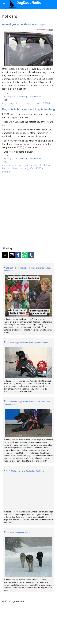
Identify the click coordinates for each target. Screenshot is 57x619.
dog (4, 103)
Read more (35, 96)
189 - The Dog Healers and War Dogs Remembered (26, 343)
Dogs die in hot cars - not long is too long (28, 109)
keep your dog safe (23, 168)
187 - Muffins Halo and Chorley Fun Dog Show (24, 471)
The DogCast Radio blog (14, 96)
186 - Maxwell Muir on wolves (17, 532)
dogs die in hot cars (19, 103)
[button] (5, 255)
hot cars (36, 103)
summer (6, 171)
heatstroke (45, 165)
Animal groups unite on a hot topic (24, 24)
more (6, 93)
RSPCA (46, 103)
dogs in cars (31, 165)
